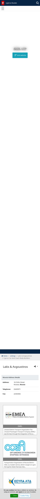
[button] (15, 347)
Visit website (20, 55)
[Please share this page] (35, 366)
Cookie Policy (24, 496)
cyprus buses (11, 3)
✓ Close (14, 496)
